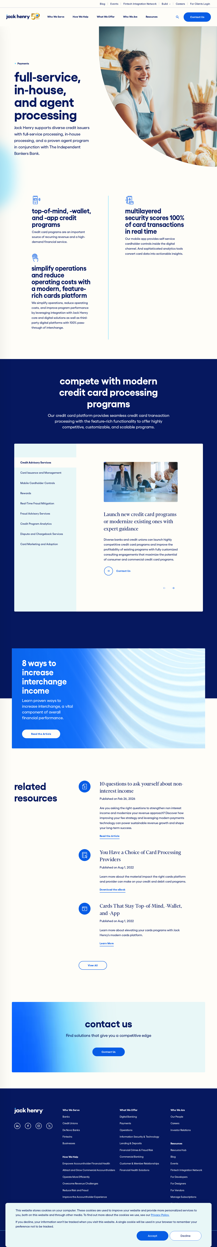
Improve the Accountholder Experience (85, 1196)
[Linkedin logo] (17, 1126)
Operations (126, 1130)
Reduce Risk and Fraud (75, 1190)
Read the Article (41, 733)
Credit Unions (70, 1123)
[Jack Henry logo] (24, 17)
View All (93, 965)
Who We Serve (55, 16)
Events (114, 3)
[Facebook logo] (28, 1126)
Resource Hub (178, 1150)
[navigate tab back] (164, 588)
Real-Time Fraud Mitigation (37, 503)
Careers (180, 3)
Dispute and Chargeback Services (41, 533)
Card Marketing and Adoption (39, 544)
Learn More (107, 943)
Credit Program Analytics (36, 523)
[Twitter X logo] (49, 1126)
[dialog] (108, 1225)
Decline (186, 1235)
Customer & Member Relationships (139, 1163)
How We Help (80, 16)
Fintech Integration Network (140, 3)
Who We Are (130, 16)
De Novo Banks (71, 1130)
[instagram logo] (39, 1126)
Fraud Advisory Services (35, 513)
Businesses (69, 1143)
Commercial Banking (131, 1156)
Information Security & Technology (139, 1136)
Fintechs (67, 1136)
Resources (151, 16)
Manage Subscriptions (183, 1196)
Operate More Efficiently (76, 1176)
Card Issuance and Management (40, 472)
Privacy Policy (160, 1214)
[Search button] (177, 17)
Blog (102, 3)
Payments (125, 1123)
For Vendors (177, 1190)
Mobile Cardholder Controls (37, 483)
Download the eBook (112, 889)
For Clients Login (200, 3)
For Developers (179, 1176)
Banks (66, 1116)
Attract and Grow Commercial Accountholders (89, 1170)
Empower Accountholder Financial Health (86, 1163)
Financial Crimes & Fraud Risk (136, 1150)
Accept (152, 1235)
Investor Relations (181, 1130)
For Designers (178, 1183)
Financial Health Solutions (134, 1170)
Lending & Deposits (131, 1143)
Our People (177, 1116)
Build (165, 3)
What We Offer (106, 16)
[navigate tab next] (173, 588)
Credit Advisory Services (35, 462)
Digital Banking (128, 1116)
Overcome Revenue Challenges (80, 1183)
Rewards (25, 493)
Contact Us (197, 17)
